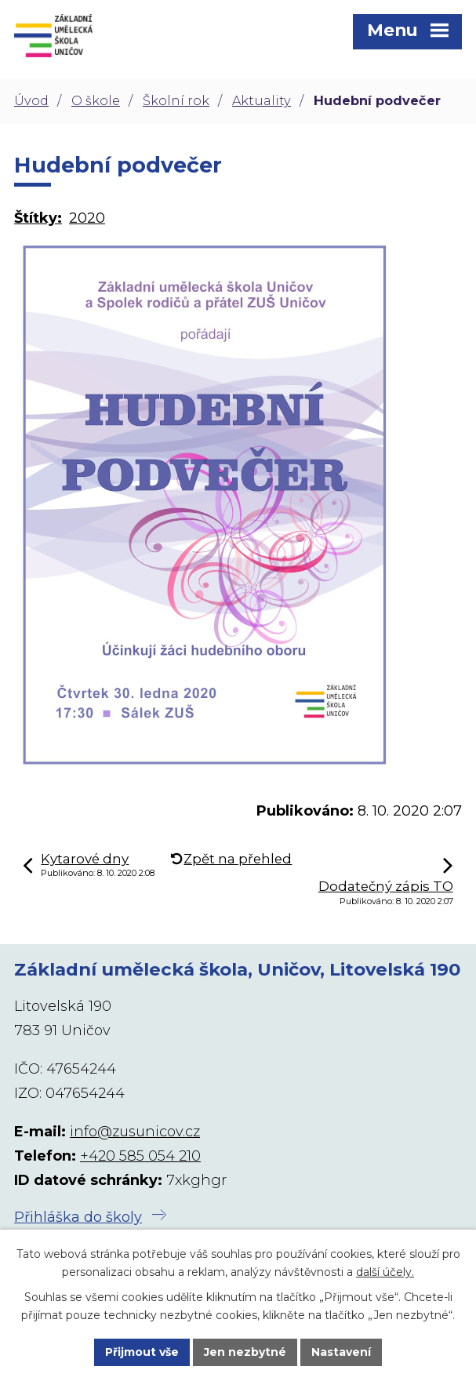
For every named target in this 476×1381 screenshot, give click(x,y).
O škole (95, 100)
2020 (87, 218)
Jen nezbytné (245, 1352)
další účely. (385, 1272)
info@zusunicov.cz (135, 1131)
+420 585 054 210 (140, 1156)
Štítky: (38, 218)
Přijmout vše (142, 1352)
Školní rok (176, 100)
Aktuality (261, 100)
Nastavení (341, 1352)
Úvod (31, 100)
